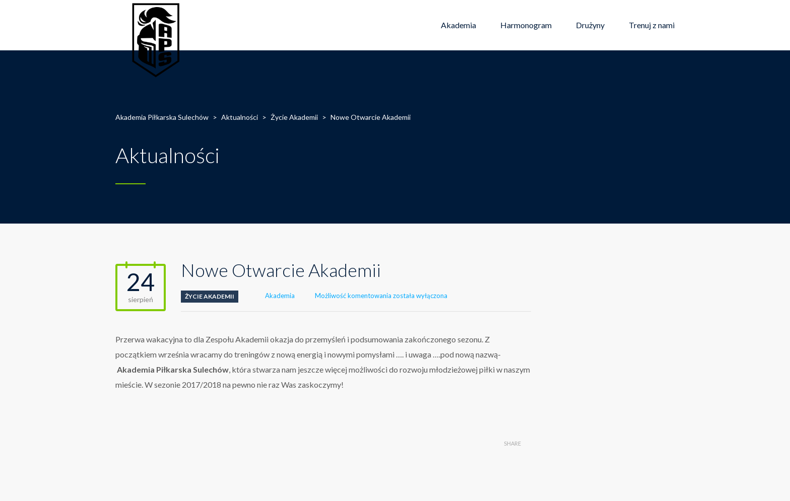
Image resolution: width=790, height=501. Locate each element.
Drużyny (590, 25)
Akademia (458, 25)
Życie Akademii (209, 296)
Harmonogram (526, 25)
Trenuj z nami (652, 25)
